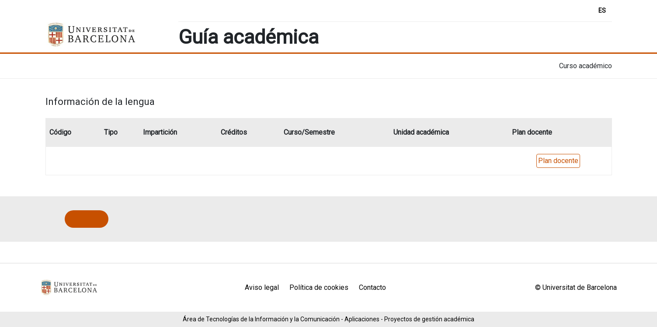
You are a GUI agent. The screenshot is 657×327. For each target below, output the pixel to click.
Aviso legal (262, 287)
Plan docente (558, 161)
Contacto (372, 287)
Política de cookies (318, 287)
